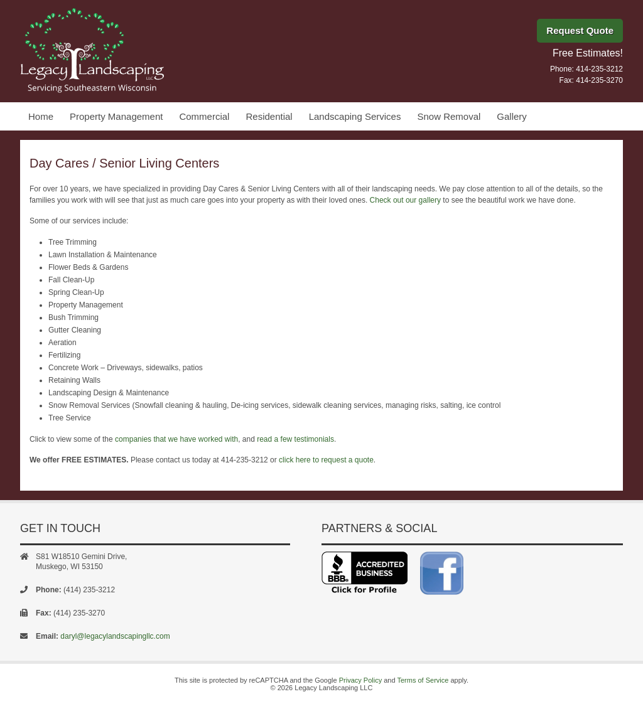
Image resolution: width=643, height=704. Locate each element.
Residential (269, 116)
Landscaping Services (355, 116)
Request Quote (579, 30)
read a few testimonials (295, 439)
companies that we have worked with (176, 439)
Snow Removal (448, 116)
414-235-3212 (599, 69)
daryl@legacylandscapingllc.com (115, 636)
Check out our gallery (405, 200)
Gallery (512, 116)
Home (40, 116)
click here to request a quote (326, 460)
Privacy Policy (360, 680)
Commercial (204, 116)
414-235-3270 (599, 80)
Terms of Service (422, 680)
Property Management (116, 116)
